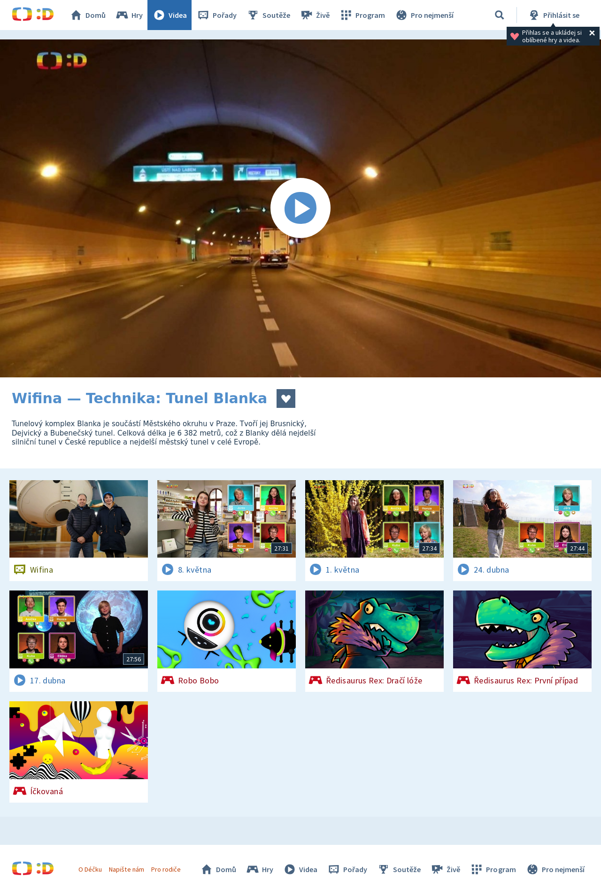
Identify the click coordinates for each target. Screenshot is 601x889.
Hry (129, 15)
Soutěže (268, 15)
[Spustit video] (300, 208)
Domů (87, 15)
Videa (169, 15)
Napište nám (126, 869)
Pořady (216, 15)
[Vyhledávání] (499, 15)
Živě (315, 15)
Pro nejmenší (424, 15)
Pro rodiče (166, 869)
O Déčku (90, 869)
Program (362, 15)
